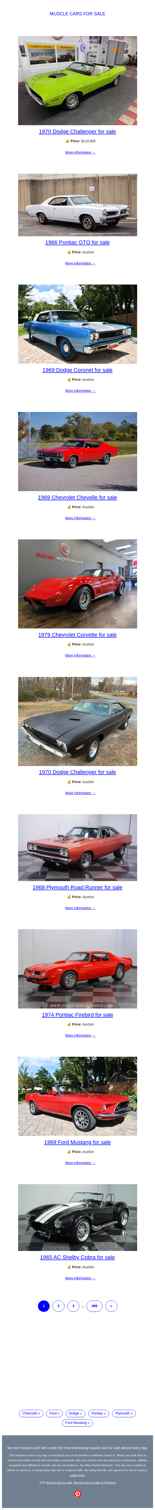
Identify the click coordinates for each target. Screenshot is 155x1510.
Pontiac (97, 1413)
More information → (80, 152)
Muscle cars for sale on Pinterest (95, 1482)
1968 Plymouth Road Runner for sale (78, 887)
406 (94, 1306)
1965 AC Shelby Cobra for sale (77, 1257)
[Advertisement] (77, 1364)
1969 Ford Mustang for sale (77, 1142)
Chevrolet (29, 1413)
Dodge (74, 1413)
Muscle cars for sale (77, 13)
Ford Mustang (76, 1423)
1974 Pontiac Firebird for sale (77, 1015)
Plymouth (122, 1413)
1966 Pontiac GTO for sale (77, 242)
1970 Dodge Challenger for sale (77, 131)
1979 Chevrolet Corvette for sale (77, 635)
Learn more (77, 1475)
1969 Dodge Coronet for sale (77, 370)
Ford (53, 1413)
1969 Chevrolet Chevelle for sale (77, 497)
